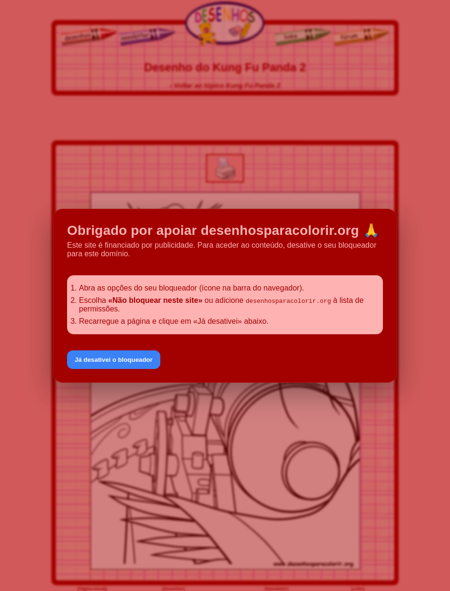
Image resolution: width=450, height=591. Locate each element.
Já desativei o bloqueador (114, 359)
